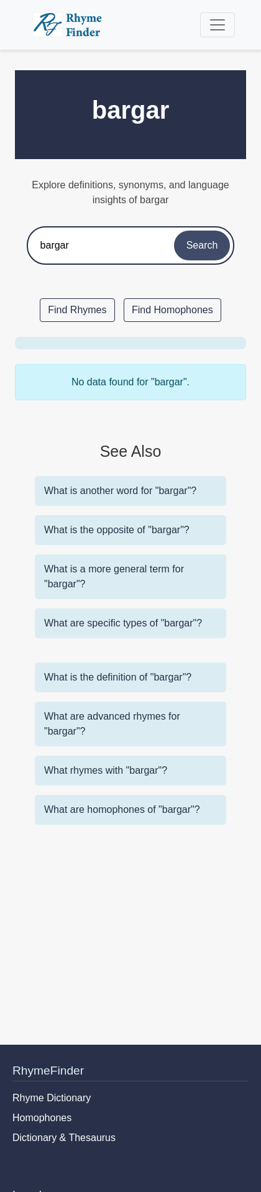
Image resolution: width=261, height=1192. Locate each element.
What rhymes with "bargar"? (105, 770)
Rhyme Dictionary (51, 1098)
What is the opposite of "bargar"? (117, 530)
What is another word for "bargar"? (120, 490)
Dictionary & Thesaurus (64, 1137)
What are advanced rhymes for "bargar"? (112, 723)
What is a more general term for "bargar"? (114, 576)
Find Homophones (172, 310)
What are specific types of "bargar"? (123, 623)
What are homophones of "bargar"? (122, 809)
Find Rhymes (77, 310)
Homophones (41, 1117)
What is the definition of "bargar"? (117, 677)
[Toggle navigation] (217, 24)
